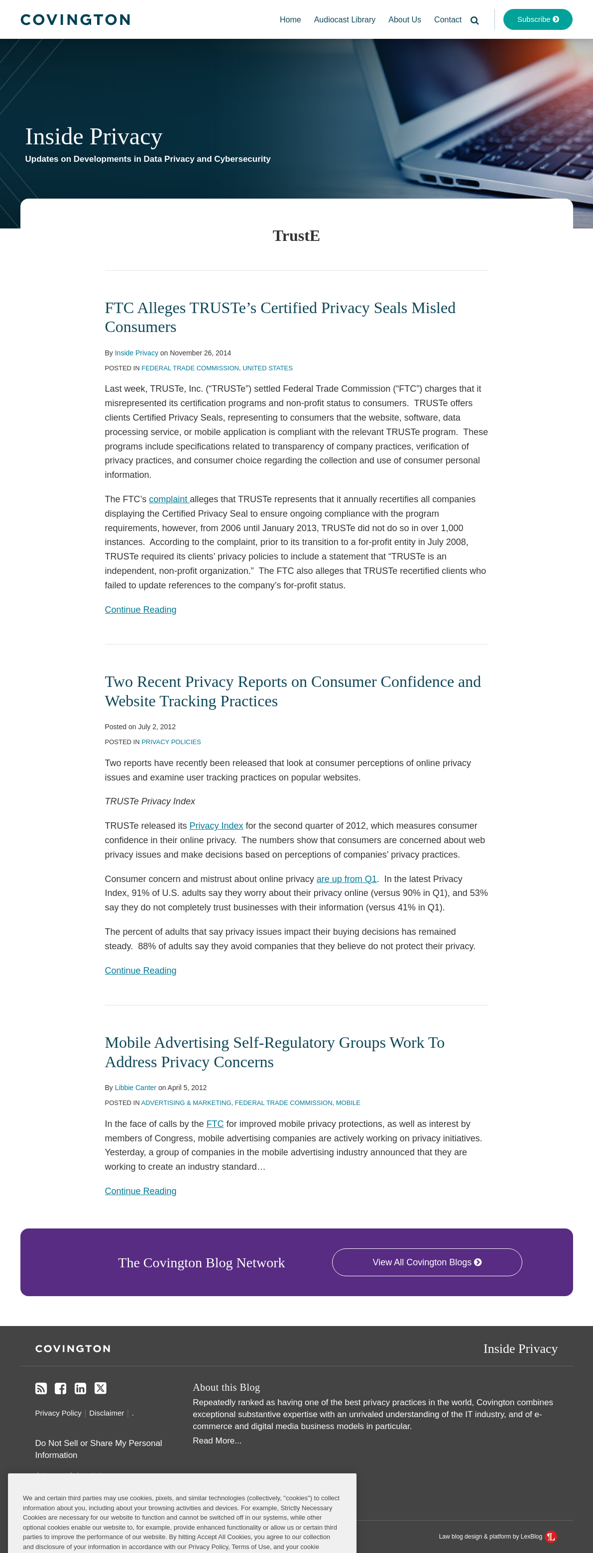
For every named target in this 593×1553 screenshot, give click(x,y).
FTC (215, 1124)
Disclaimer (106, 1413)
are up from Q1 (347, 879)
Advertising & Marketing (186, 1103)
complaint (169, 499)
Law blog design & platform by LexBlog (498, 1536)
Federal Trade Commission (190, 368)
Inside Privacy (94, 136)
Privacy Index (216, 826)
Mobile (348, 1103)
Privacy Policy (58, 1413)
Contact (448, 19)
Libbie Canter (135, 1088)
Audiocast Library (345, 19)
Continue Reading (141, 609)
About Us (404, 19)
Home (290, 19)
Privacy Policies (171, 742)
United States (267, 368)
